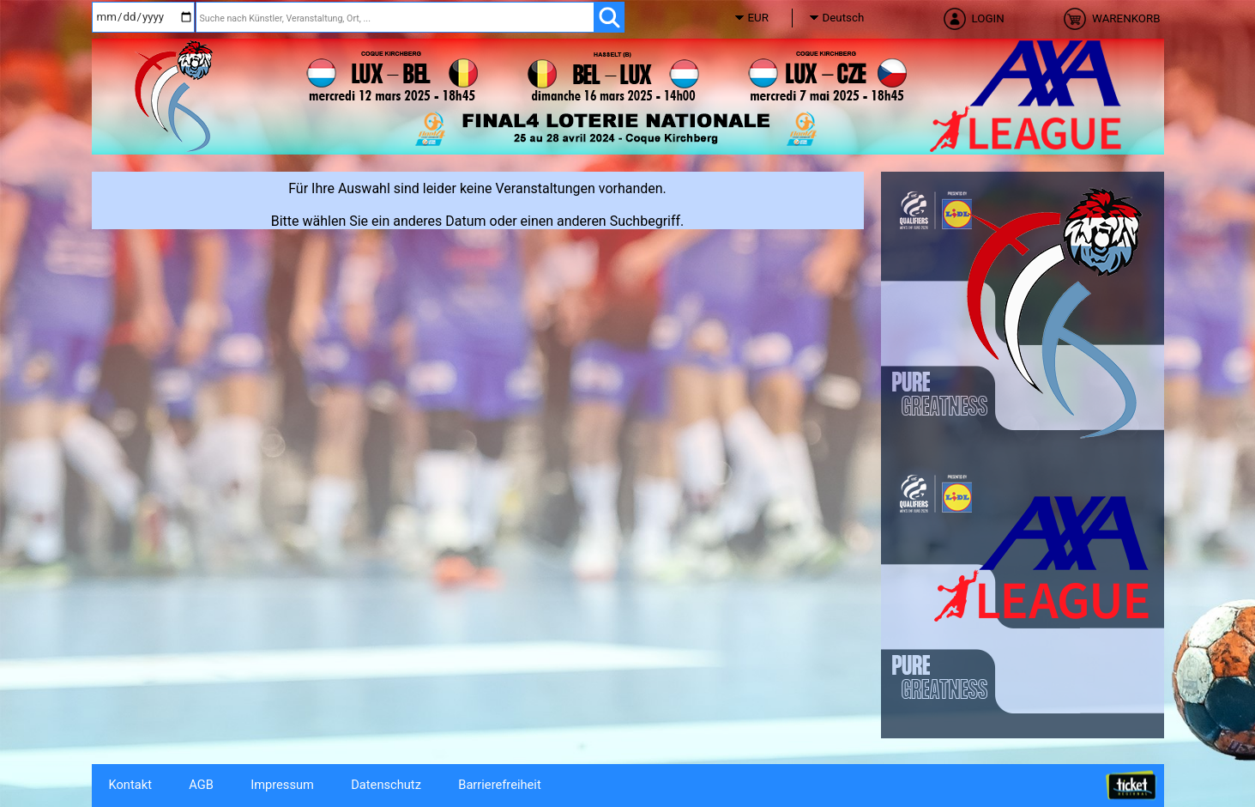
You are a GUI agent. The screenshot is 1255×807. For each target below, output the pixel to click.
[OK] (609, 17)
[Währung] (773, 18)
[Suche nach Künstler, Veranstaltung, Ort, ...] (395, 17)
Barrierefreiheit (499, 785)
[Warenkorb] (1108, 24)
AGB (201, 785)
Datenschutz (386, 785)
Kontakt (130, 785)
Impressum (282, 785)
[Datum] (143, 17)
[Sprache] (848, 18)
